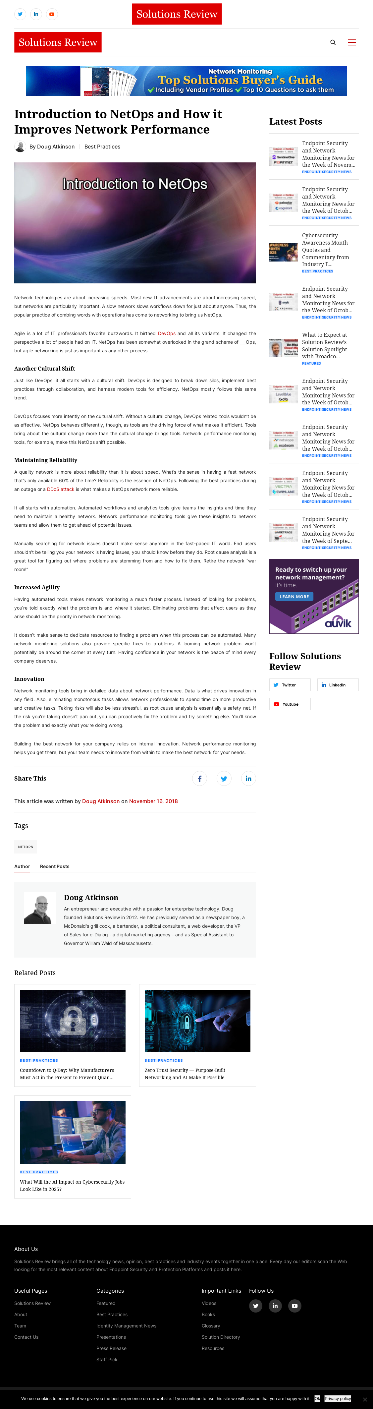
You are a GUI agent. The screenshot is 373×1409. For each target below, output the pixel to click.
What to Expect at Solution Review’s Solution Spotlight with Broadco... (325, 347)
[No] (364, 1399)
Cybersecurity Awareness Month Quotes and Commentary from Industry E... (326, 251)
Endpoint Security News (327, 172)
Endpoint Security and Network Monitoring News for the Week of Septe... (329, 533)
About (20, 1315)
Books (208, 1315)
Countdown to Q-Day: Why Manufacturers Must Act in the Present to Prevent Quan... (67, 1075)
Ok (317, 1398)
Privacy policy (338, 1398)
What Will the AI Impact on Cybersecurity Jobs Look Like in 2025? (72, 1186)
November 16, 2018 (153, 802)
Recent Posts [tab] (55, 867)
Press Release (111, 1349)
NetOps (25, 848)
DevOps (167, 334)
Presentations (111, 1338)
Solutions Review (32, 1304)
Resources (213, 1349)
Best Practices (39, 1061)
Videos (209, 1304)
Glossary (211, 1326)
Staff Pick (107, 1360)
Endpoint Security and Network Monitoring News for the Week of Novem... (329, 154)
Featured (312, 365)
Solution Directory (221, 1338)
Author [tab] (22, 867)
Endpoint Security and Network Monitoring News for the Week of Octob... (329, 201)
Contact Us (26, 1338)
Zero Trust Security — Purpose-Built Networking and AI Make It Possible (185, 1075)
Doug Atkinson (56, 147)
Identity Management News (126, 1326)
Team (20, 1326)
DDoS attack (61, 490)
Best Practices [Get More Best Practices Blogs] (102, 147)
